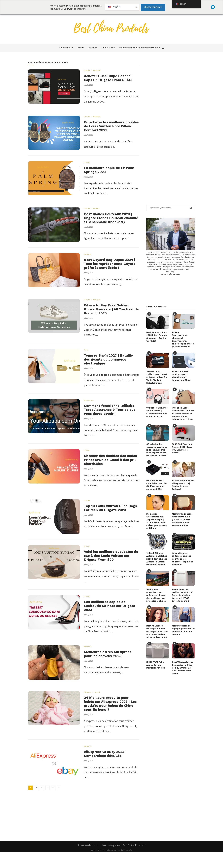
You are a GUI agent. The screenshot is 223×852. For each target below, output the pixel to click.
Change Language (153, 7)
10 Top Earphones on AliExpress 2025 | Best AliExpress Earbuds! (182, 480)
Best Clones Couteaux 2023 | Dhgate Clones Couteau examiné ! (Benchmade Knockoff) (111, 218)
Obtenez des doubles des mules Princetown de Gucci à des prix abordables (110, 460)
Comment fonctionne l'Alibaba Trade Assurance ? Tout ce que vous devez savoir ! (110, 410)
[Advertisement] (167, 132)
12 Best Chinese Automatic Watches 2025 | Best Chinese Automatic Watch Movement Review (156, 553)
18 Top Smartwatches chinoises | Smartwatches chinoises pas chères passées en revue (183, 337)
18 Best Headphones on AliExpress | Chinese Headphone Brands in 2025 (156, 408)
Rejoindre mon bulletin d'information (139, 47)
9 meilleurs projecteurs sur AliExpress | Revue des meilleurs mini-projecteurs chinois (156, 589)
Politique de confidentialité (100, 850)
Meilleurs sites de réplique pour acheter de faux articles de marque (183, 623)
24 (53, 788)
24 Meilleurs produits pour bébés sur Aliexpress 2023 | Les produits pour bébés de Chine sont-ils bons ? (110, 704)
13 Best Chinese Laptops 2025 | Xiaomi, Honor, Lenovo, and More (181, 372)
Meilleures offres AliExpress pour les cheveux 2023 (107, 654)
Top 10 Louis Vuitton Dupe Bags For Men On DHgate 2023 (110, 508)
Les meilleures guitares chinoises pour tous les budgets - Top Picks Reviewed (182, 553)
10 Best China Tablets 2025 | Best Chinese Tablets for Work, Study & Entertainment (157, 373)
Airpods (93, 47)
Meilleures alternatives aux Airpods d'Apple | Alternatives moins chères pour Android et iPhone (156, 516)
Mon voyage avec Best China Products (123, 837)
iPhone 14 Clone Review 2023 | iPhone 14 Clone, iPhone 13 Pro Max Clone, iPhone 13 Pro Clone (183, 409)
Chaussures (108, 47)
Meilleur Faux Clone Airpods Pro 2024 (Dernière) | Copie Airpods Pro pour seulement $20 (182, 514)
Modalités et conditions (124, 850)
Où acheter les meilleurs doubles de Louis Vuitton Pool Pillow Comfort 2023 (111, 126)
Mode (81, 47)
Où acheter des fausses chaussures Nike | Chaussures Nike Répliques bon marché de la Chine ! (156, 445)
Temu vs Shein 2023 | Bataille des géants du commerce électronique (108, 359)
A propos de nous (87, 837)
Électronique (66, 47)
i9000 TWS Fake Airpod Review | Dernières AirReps (155, 658)
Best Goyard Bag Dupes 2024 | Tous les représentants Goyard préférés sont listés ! (110, 264)
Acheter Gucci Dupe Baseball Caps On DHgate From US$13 (108, 78)
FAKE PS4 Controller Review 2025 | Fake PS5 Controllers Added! (182, 444)
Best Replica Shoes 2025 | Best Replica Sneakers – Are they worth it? (156, 336)
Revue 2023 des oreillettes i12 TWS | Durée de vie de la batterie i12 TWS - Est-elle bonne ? (182, 589)
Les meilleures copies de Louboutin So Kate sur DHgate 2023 (109, 606)
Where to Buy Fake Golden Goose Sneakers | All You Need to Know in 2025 (111, 309)
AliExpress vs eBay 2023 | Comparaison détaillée (105, 754)
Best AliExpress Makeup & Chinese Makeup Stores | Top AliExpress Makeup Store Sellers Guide (157, 624)
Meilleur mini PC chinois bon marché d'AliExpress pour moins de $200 (156, 480)
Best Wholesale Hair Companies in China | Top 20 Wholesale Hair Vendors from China (182, 660)
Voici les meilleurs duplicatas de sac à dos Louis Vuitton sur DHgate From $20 (111, 556)
